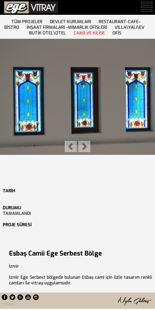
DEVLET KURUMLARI (71, 22)
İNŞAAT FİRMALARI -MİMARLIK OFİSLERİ (68, 27)
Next (84, 146)
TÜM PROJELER (27, 22)
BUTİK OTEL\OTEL (48, 33)
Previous (71, 146)
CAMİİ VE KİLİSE (90, 33)
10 (45, 161)
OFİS (117, 33)
